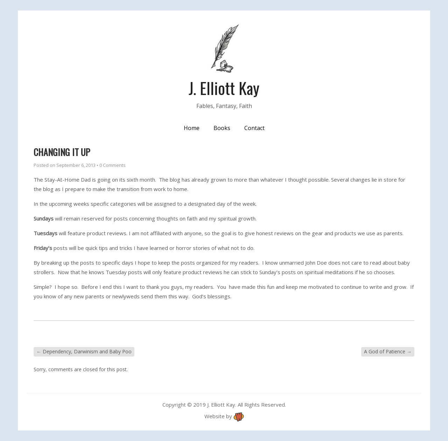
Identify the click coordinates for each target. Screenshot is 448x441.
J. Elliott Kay (224, 88)
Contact (254, 128)
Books (222, 128)
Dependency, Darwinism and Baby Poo (84, 351)
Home (192, 128)
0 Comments (112, 165)
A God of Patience (388, 351)
